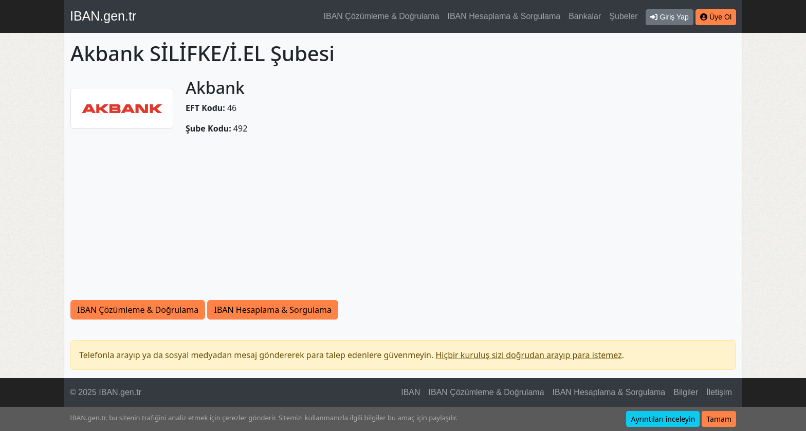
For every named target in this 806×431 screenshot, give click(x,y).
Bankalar (585, 16)
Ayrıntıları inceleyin (663, 419)
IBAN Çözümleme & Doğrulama (381, 16)
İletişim (719, 392)
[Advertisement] (403, 223)
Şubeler (623, 16)
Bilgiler (685, 392)
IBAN (410, 392)
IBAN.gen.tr (103, 16)
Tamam (718, 419)
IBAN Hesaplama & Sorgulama (504, 16)
